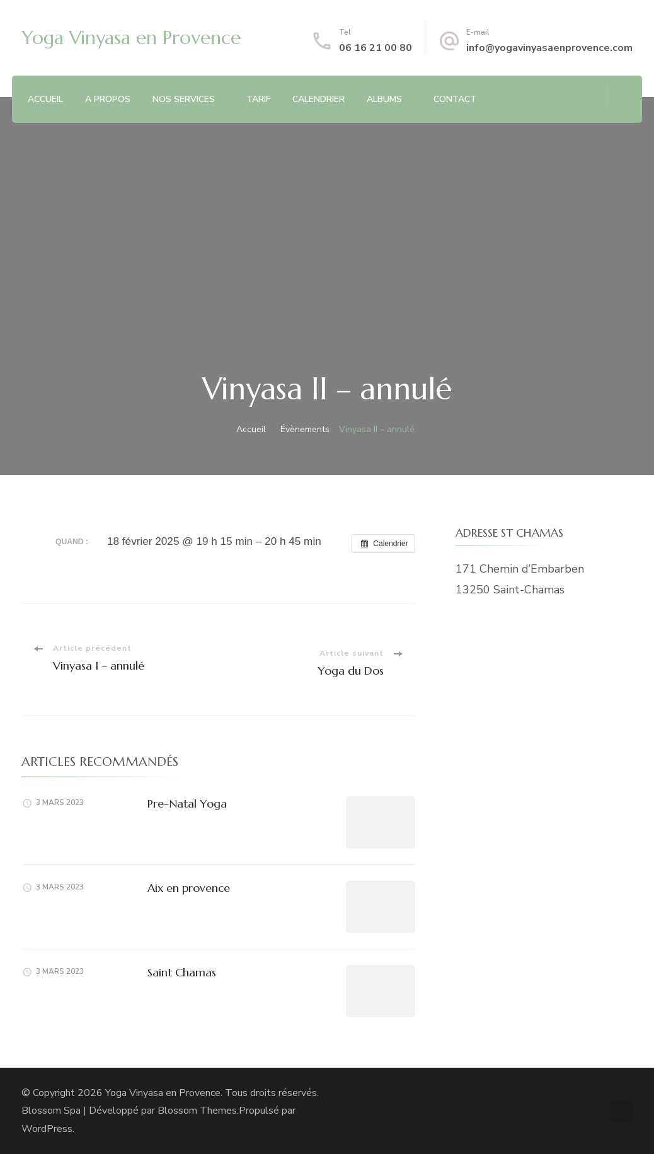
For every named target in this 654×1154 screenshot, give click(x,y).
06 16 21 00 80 (375, 48)
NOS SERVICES (183, 99)
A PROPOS (107, 99)
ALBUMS (384, 99)
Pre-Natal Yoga (187, 803)
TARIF (258, 99)
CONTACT (454, 99)
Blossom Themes (197, 1110)
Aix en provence (188, 888)
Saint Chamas (181, 972)
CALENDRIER (318, 99)
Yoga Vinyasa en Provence (131, 37)
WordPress (46, 1129)
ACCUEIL (45, 99)
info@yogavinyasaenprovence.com (549, 48)
